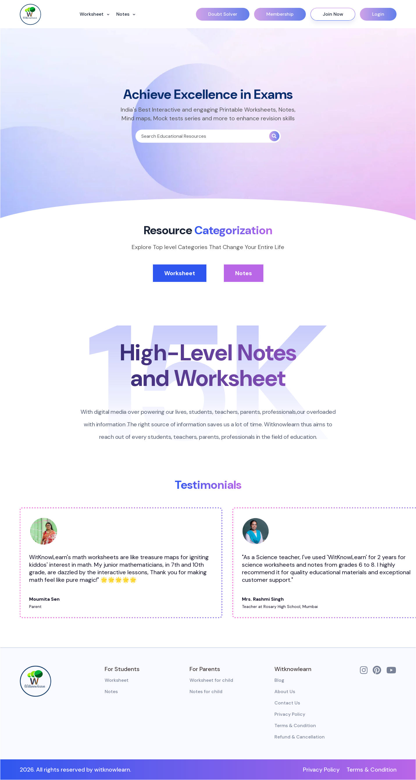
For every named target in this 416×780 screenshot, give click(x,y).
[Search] (202, 136)
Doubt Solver (222, 14)
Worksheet (92, 14)
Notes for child (206, 691)
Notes (123, 14)
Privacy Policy (289, 714)
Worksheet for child (211, 680)
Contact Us (287, 703)
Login (378, 14)
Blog (279, 680)
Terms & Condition (295, 725)
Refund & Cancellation (299, 737)
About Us (284, 691)
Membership (280, 14)
